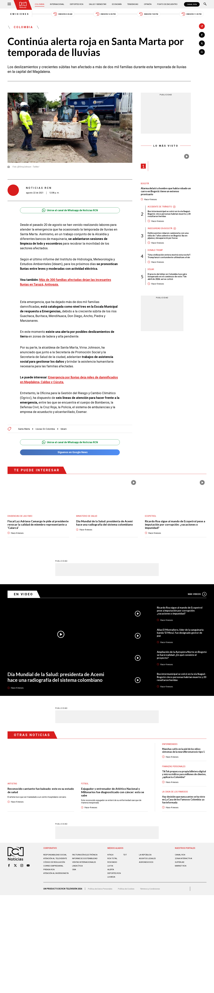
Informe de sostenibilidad (79, 860)
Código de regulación (54, 865)
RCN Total (112, 859)
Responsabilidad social (55, 855)
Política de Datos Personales (100, 890)
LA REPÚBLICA (145, 855)
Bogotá (145, 184)
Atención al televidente (55, 859)
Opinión (147, 4)
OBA (74, 872)
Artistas (12, 783)
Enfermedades (169, 743)
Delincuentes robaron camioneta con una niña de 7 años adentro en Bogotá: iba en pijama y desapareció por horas (168, 237)
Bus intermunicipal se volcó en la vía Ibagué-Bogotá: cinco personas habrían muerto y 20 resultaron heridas (167, 215)
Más (197, 593)
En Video (24, 594)
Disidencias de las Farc (20, 515)
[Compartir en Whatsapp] (202, 52)
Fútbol (85, 783)
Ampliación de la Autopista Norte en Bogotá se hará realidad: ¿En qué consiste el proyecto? (181, 654)
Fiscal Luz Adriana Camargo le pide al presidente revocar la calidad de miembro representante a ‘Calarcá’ (34, 524)
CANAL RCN (192, 4)
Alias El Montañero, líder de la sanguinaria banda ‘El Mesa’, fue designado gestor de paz (181, 632)
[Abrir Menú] (9, 4)
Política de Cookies (127, 890)
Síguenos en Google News (70, 451)
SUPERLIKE (180, 862)
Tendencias (133, 4)
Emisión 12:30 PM (106, 14)
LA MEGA (111, 877)
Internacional (57, 4)
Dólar (151, 273)
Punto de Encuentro (166, 4)
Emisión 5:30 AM (61, 14)
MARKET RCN (181, 866)
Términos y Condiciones (152, 890)
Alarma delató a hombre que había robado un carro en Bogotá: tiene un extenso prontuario (165, 192)
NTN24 (110, 855)
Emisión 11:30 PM (194, 14)
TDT (125, 855)
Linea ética (77, 868)
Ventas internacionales (84, 865)
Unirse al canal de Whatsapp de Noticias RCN (70, 211)
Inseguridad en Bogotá (160, 229)
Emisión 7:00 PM (150, 14)
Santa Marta (24, 428)
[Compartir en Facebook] (202, 35)
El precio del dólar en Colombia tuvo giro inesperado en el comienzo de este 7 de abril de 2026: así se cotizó (168, 281)
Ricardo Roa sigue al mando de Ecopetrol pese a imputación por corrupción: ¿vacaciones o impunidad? (175, 524)
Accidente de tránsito (160, 207)
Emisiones (17, 14)
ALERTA (111, 870)
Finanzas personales (174, 766)
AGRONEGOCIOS (146, 862)
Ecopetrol (150, 515)
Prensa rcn (49, 872)
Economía (117, 4)
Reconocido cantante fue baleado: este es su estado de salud (36, 790)
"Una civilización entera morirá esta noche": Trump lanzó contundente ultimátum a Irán (165, 259)
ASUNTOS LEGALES (148, 859)
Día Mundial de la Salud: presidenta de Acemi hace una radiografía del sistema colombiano (105, 522)
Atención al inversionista (50, 877)
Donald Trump (155, 251)
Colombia (40, 4)
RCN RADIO (112, 862)
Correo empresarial (54, 868)
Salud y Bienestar (98, 4)
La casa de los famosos (175, 792)
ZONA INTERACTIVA (184, 859)
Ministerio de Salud (86, 515)
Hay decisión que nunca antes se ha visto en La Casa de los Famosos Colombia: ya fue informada (181, 799)
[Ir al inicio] (23, 5)
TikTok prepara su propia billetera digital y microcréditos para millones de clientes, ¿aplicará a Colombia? (183, 774)
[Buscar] (205, 4)
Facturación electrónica (85, 855)
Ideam (64, 428)
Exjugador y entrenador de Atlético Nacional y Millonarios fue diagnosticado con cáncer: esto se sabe (113, 792)
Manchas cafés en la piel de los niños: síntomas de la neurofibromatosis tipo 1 (184, 750)
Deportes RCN (77, 4)
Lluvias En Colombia (46, 428)
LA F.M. (110, 866)
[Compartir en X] (202, 43)
